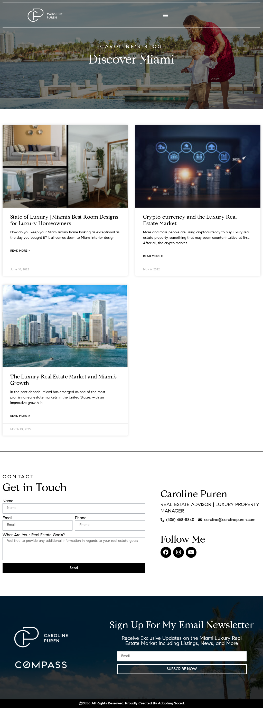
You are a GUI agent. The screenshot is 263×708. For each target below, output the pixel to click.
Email (7, 518)
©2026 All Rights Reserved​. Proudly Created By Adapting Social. (132, 703)
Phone (81, 518)
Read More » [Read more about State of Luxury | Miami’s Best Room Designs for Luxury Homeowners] (20, 250)
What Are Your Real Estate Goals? (34, 535)
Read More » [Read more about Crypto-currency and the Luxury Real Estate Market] (153, 256)
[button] (165, 15)
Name (8, 501)
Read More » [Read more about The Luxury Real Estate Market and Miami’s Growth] (20, 416)
